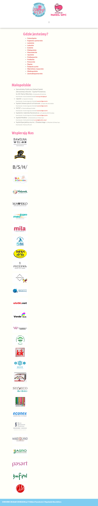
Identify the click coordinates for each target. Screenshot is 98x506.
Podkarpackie (32, 57)
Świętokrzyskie (32, 66)
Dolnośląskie (31, 38)
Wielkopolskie (32, 71)
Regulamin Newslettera (53, 502)
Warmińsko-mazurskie (35, 69)
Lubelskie (30, 43)
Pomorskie (31, 62)
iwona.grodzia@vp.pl (41, 96)
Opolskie (30, 55)
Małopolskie (31, 50)
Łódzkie (30, 48)
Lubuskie (30, 45)
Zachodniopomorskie (34, 73)
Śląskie (29, 64)
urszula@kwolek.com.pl (40, 120)
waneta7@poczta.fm (42, 101)
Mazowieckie (32, 52)
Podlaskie (30, 59)
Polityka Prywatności (36, 502)
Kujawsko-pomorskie (35, 41)
